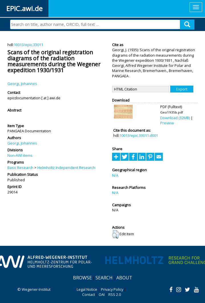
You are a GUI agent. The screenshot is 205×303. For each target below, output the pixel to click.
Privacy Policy (112, 289)
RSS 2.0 (114, 294)
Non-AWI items (20, 155)
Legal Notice (87, 289)
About (124, 278)
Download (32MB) (175, 117)
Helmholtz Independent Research (66, 167)
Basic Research (20, 167)
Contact (88, 294)
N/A (115, 175)
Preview (167, 122)
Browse (82, 278)
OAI (102, 294)
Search (104, 278)
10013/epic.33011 (28, 44)
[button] (115, 234)
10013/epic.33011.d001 (138, 135)
